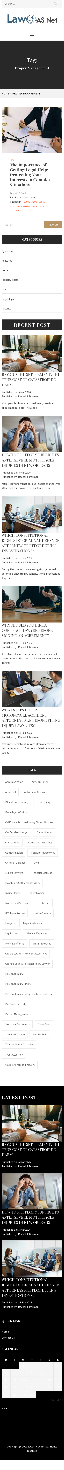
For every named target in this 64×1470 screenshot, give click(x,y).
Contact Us (8, 1337)
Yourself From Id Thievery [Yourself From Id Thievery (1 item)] (20, 1064)
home (5, 270)
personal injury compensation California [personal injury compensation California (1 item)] (29, 994)
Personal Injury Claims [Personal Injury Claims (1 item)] (18, 983)
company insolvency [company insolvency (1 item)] (40, 842)
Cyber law (7, 251)
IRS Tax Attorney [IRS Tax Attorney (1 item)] (15, 913)
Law (12, 160)
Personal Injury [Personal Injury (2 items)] (14, 973)
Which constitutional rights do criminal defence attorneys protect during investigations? (30, 543)
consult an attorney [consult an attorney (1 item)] (43, 852)
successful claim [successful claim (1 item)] (15, 1034)
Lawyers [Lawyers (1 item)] (10, 923)
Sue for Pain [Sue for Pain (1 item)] (40, 1034)
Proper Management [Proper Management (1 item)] (17, 1014)
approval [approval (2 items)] (10, 792)
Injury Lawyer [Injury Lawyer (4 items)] (36, 893)
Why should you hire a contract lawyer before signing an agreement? (27, 630)
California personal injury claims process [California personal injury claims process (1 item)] (29, 822)
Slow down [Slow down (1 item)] (44, 1024)
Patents (6, 308)
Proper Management (34, 206)
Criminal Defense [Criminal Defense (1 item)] (15, 862)
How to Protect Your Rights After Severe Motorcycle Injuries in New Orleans (30, 460)
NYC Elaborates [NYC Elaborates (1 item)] (42, 943)
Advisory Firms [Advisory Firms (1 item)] (40, 782)
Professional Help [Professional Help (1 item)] (15, 1004)
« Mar (5, 1408)
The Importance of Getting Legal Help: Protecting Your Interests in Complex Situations (30, 174)
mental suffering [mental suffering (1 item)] (15, 943)
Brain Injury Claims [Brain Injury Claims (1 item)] (16, 812)
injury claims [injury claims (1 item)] (12, 893)
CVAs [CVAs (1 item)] (36, 862)
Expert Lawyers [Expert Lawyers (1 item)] (14, 872)
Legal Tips (8, 299)
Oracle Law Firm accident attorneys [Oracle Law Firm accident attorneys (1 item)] (26, 953)
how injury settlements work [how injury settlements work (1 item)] (22, 883)
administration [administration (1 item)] (14, 782)
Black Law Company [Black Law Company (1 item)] (17, 802)
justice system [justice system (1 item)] (42, 913)
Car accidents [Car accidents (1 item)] (45, 832)
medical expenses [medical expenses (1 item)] (37, 933)
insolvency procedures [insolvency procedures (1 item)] (18, 903)
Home (5, 1331)
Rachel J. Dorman (24, 197)
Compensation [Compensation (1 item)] (14, 852)
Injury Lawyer (30, 202)
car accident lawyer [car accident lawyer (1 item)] (17, 832)
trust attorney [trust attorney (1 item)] (14, 1054)
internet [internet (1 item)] (45, 903)
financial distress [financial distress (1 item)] (41, 872)
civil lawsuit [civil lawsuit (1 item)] (12, 842)
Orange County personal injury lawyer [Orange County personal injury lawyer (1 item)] (27, 963)
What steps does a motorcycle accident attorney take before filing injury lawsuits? (31, 717)
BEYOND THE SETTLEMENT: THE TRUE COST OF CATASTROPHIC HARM (31, 379)
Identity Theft (10, 279)
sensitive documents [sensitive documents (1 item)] (17, 1024)
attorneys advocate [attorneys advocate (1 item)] (35, 792)
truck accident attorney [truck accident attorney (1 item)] (19, 1044)
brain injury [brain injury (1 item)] (43, 802)
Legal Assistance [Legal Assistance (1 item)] (32, 923)
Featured (7, 260)
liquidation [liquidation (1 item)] (11, 933)
